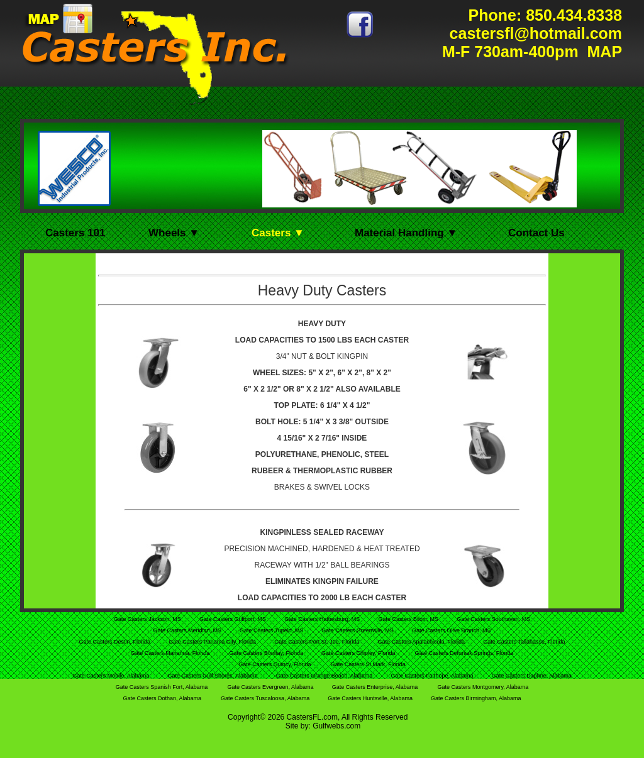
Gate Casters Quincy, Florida (274, 664)
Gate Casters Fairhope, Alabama (433, 676)
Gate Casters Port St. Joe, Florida (317, 642)
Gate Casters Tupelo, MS (272, 630)
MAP (603, 51)
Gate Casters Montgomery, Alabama (482, 687)
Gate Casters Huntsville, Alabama (371, 698)
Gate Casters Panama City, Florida (213, 642)
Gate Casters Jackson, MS (148, 619)
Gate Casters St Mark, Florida (368, 664)
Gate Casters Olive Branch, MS (451, 630)
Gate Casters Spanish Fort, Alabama (162, 687)
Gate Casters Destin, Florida (115, 642)
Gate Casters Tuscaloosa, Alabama (266, 698)
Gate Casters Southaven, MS (493, 619)
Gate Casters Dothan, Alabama (162, 698)
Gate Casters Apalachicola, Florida (421, 642)
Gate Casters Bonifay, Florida (267, 653)
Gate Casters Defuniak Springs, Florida (464, 653)
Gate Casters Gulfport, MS (233, 619)
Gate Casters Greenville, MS (358, 630)
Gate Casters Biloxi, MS (409, 619)
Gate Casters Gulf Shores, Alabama (213, 676)
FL (317, 717)
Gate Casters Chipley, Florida (358, 653)
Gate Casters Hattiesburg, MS (323, 619)
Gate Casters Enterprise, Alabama (375, 687)
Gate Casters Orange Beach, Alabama (325, 676)
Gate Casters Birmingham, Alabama (476, 698)
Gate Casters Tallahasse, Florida (524, 642)
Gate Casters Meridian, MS (188, 630)
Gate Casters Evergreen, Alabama (271, 687)
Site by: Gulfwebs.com (323, 726)
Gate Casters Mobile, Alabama (111, 676)
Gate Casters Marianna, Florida (170, 653)
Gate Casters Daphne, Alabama (532, 676)
